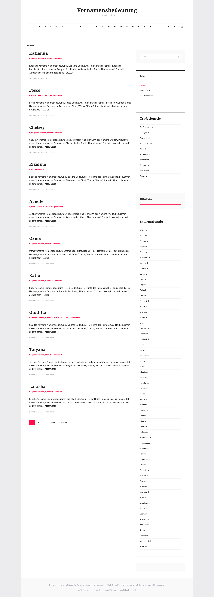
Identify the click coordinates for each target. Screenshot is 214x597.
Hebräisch (144, 334)
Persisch (143, 454)
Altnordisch (144, 159)
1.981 (53, 422)
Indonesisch (144, 355)
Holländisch (144, 339)
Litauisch (143, 426)
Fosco (37, 90)
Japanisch (143, 388)
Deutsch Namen (36, 317)
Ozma (37, 238)
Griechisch (144, 323)
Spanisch (143, 514)
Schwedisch (144, 492)
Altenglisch (144, 132)
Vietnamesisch (145, 541)
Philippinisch (145, 459)
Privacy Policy (123, 590)
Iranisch (143, 361)
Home (142, 85)
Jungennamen (55, 95)
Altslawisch (144, 170)
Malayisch (144, 432)
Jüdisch (142, 394)
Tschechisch (144, 524)
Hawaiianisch (145, 328)
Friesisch (143, 306)
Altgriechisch (145, 138)
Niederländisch (146, 437)
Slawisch (143, 508)
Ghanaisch (144, 312)
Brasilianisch (145, 257)
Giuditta (40, 312)
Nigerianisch (145, 443)
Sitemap (113, 590)
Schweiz (143, 497)
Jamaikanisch (145, 383)
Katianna (42, 53)
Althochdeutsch (146, 143)
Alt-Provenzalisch (147, 127)
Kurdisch (143, 404)
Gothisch (143, 176)
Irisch (142, 366)
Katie (36, 275)
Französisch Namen (40, 206)
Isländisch (144, 372)
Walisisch (143, 546)
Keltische (143, 399)
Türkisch (143, 530)
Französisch (144, 301)
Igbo (142, 344)
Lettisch (143, 415)
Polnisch (143, 464)
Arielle (39, 201)
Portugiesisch (145, 470)
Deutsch (143, 279)
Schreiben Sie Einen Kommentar (42, 78)
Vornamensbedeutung (107, 10)
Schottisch (144, 486)
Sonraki (63, 423)
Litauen (143, 421)
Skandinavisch (145, 503)
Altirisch (143, 149)
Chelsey (40, 127)
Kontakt (132, 590)
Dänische (143, 274)
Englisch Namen (38, 132)
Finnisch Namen (36, 58)
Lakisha (40, 386)
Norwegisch (144, 448)
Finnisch (143, 295)
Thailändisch (145, 519)
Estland (143, 290)
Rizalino (40, 164)
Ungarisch (144, 535)
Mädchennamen (54, 58)
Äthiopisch (144, 252)
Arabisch (143, 246)
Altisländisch (145, 154)
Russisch (143, 481)
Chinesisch (144, 268)
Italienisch (144, 377)
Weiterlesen (67, 73)
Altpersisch (144, 165)
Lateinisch (144, 410)
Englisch (143, 284)
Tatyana (40, 349)
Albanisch (144, 235)
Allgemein (144, 241)
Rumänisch (144, 475)
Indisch (142, 350)
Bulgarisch (144, 263)
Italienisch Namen (40, 95)
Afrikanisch (144, 230)
